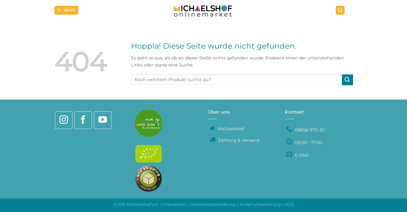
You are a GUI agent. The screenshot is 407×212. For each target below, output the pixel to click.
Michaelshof (227, 128)
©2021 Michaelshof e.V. (137, 204)
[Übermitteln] (347, 79)
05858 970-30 (305, 130)
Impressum (174, 204)
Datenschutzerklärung (213, 204)
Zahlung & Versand (234, 140)
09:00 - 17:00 (304, 142)
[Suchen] (340, 10)
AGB (289, 204)
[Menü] (66, 10)
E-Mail (297, 155)
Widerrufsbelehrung (260, 204)
